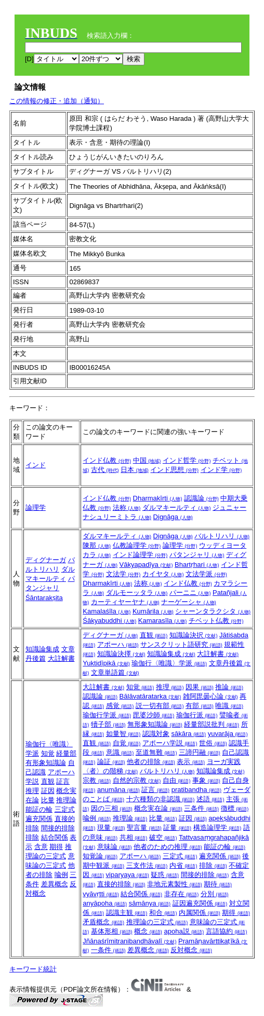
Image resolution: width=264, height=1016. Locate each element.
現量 (111, 827)
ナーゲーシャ (188, 602)
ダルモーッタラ (137, 592)
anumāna (118, 790)
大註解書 (61, 658)
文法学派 (206, 574)
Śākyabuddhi (109, 620)
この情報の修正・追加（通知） (56, 101)
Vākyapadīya (146, 564)
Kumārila (153, 611)
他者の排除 (151, 762)
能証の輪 (38, 809)
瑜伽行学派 (107, 715)
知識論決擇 (121, 654)
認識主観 (127, 912)
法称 (127, 507)
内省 (183, 865)
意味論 (114, 847)
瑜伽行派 (197, 715)
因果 (200, 687)
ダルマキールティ (176, 507)
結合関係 (54, 837)
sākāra (188, 733)
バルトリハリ (221, 536)
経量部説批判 (211, 724)
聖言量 (144, 827)
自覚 (127, 743)
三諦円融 (199, 752)
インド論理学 (140, 555)
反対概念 (191, 950)
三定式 (65, 809)
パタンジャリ (197, 555)
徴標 (235, 808)
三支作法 (147, 865)
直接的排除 (121, 884)
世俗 (213, 743)
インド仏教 (107, 460)
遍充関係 (38, 819)
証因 (48, 791)
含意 (41, 847)
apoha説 (184, 931)
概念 (148, 931)
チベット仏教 (216, 620)
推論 (229, 687)
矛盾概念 (103, 922)
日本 (135, 470)
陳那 (97, 545)
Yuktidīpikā (106, 663)
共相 (134, 837)
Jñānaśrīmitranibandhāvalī (129, 941)
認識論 (201, 498)
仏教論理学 (137, 545)
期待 (218, 884)
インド (35, 465)
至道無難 (156, 752)
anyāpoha (105, 903)
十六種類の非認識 (160, 799)
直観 (154, 635)
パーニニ (190, 592)
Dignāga (173, 517)
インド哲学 (187, 460)
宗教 (97, 780)
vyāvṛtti (100, 894)
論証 (111, 762)
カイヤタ (163, 574)
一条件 (108, 950)
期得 (56, 847)
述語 (210, 799)
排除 (32, 837)
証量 (177, 827)
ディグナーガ (45, 560)
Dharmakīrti (157, 498)
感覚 (120, 705)
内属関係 (199, 912)
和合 (163, 912)
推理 (32, 791)
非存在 (181, 894)
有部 (200, 705)
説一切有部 (160, 705)
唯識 (229, 705)
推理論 (66, 800)
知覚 (48, 753)
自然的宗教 (137, 780)
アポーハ (118, 644)
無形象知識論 (154, 724)
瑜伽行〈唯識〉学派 (169, 663)
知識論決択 (193, 635)
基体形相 (112, 931)
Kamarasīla (162, 620)
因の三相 (112, 808)
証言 (63, 781)
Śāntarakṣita (44, 598)
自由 (177, 780)
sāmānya (149, 903)
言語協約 (226, 931)
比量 (48, 800)
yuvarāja (228, 733)
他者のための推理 (168, 847)
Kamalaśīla (106, 611)
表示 (191, 762)
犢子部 (108, 724)
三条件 (201, 808)
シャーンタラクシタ (212, 611)
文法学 (123, 574)
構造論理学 (217, 827)
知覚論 (100, 856)
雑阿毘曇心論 (210, 696)
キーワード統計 (33, 969)
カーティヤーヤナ (125, 602)
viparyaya (127, 875)
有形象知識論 (45, 763)
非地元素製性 (174, 884)
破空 (163, 837)
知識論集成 (42, 649)
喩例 (61, 875)
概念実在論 (158, 808)
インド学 (221, 470)
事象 (206, 780)
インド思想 (174, 470)
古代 (105, 470)
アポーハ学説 (169, 743)
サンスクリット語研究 (181, 644)
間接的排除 (58, 828)
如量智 (123, 733)
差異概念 (54, 884)
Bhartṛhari (197, 564)
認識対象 (155, 733)
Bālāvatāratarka (150, 696)
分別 (215, 894)
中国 (147, 460)
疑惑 (165, 875)
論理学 (35, 507)
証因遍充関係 (200, 903)
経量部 (66, 753)
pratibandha (196, 790)
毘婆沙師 (154, 715)
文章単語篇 (115, 672)
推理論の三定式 (157, 922)
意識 (120, 752)
